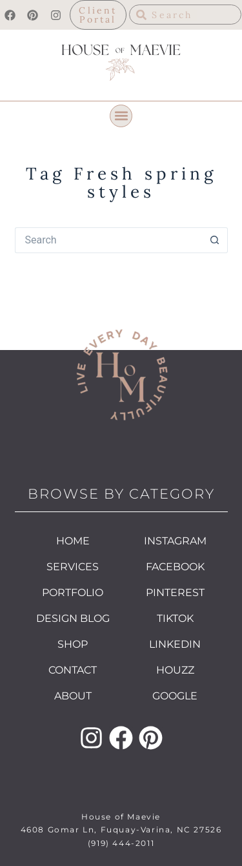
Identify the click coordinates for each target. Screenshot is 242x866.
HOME (73, 541)
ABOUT (73, 696)
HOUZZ (175, 670)
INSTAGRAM (175, 541)
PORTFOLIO (72, 592)
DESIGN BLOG (73, 618)
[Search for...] (108, 240)
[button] (121, 116)
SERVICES (72, 567)
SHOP (72, 644)
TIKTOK (175, 618)
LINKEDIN (175, 644)
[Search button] (215, 240)
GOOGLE (174, 696)
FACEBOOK (175, 567)
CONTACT (72, 670)
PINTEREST (175, 592)
